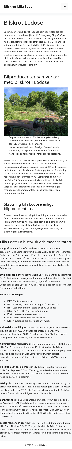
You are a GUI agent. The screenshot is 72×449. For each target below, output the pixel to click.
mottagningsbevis (39, 228)
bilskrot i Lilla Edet (54, 180)
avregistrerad (58, 44)
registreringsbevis (38, 41)
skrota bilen (55, 221)
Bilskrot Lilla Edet (18, 6)
